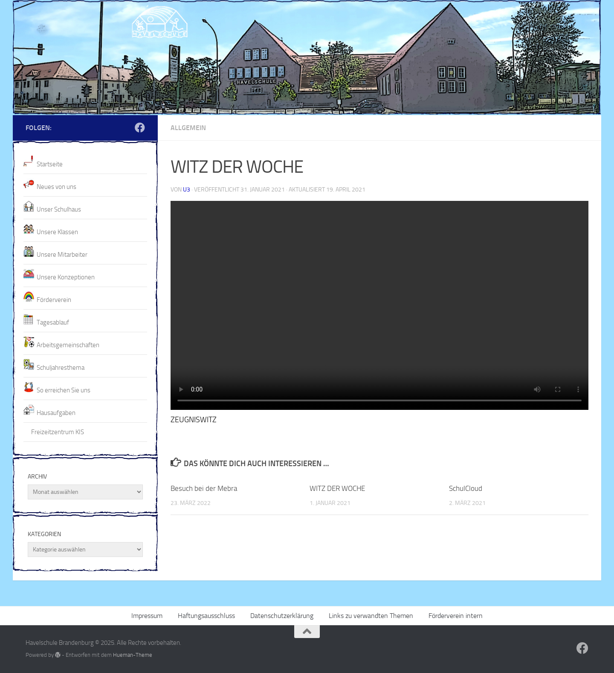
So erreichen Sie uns (63, 390)
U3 (186, 189)
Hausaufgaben (56, 413)
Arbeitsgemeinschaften (68, 345)
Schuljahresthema (60, 367)
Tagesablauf (53, 322)
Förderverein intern (456, 616)
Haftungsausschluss (206, 616)
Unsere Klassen (57, 232)
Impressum (146, 616)
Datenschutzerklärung (281, 616)
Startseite (50, 164)
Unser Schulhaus (59, 209)
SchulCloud (465, 488)
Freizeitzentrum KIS (57, 432)
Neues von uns (56, 187)
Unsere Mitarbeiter (62, 254)
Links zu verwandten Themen (371, 616)
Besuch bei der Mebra (204, 488)
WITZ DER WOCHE (337, 488)
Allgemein (188, 128)
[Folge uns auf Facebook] (140, 127)
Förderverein (54, 300)
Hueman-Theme (132, 655)
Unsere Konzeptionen (66, 277)
